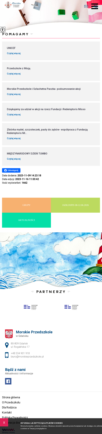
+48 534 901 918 (96, 7)
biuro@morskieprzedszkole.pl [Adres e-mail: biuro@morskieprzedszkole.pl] (27, 356)
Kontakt (7, 412)
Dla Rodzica (9, 407)
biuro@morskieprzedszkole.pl (86, 6)
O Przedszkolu (11, 402)
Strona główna (11, 397)
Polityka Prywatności (15, 417)
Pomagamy (15, 34)
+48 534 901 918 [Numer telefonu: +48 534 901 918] (20, 353)
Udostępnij (11, 170)
